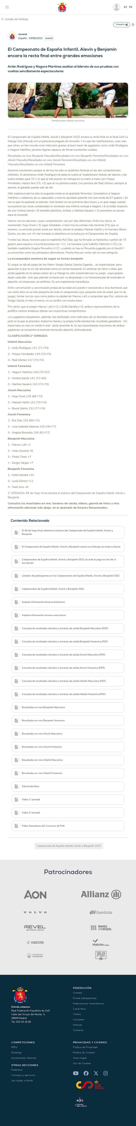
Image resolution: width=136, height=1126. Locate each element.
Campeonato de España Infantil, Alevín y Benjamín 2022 (69, 846)
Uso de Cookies (82, 1063)
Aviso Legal (79, 1058)
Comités (77, 993)
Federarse (17, 1070)
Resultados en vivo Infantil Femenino (42, 164)
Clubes (77, 1014)
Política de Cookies (84, 1052)
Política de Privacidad (85, 1047)
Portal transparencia (84, 998)
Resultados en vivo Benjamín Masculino (32, 156)
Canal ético (79, 1009)
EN (130, 7)
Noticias (77, 1025)
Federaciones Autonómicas (88, 1003)
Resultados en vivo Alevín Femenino (51, 160)
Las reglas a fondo (22, 1080)
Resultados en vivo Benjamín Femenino (80, 156)
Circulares (78, 1019)
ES (125, 7)
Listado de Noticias (14, 19)
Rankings (16, 1052)
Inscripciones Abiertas (23, 1058)
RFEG (14, 1047)
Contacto (78, 1030)
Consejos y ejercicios (23, 1075)
